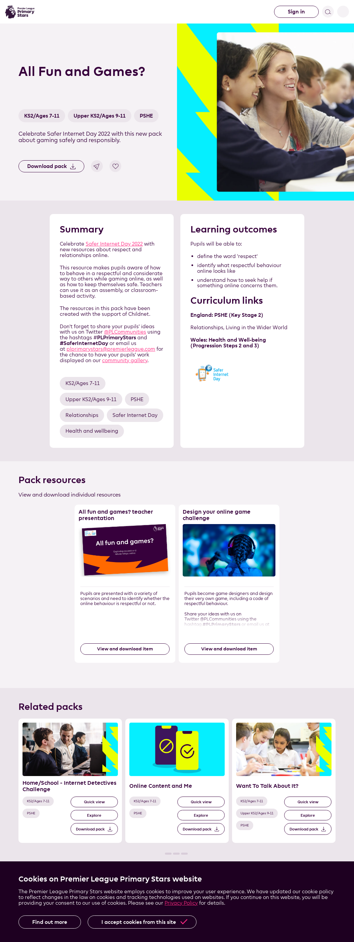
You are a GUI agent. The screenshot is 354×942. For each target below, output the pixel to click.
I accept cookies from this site (138, 922)
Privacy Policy (181, 903)
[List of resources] (177, 589)
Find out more (49, 922)
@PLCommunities (125, 332)
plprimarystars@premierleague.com (111, 349)
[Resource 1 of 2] (125, 583)
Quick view (94, 801)
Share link (97, 166)
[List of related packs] (177, 787)
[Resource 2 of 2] (229, 583)
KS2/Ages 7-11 (41, 116)
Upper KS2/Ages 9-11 (100, 116)
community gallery (124, 360)
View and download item (125, 649)
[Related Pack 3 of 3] (284, 781)
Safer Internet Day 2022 (114, 244)
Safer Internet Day (135, 415)
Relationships (81, 415)
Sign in (296, 11)
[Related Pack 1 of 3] (70, 781)
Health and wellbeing (91, 431)
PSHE (146, 116)
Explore (94, 815)
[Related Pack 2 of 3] (177, 781)
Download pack (47, 166)
